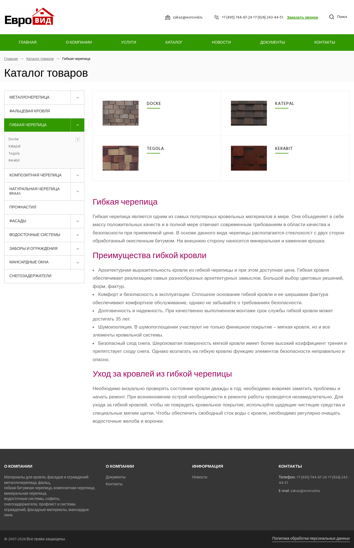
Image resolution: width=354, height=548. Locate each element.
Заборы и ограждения (33, 248)
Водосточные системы (34, 235)
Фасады (17, 221)
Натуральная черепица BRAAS (34, 191)
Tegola (14, 154)
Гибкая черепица (28, 125)
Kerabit (14, 160)
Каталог (174, 42)
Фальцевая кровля (29, 111)
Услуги (128, 42)
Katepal (14, 146)
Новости (221, 42)
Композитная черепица (35, 175)
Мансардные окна (28, 262)
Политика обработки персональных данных (311, 538)
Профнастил (22, 207)
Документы (272, 42)
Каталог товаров (40, 59)
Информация (207, 466)
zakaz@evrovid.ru (305, 491)
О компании (79, 42)
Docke (14, 139)
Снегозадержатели (30, 276)
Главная (28, 42)
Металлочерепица (29, 97)
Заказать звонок (302, 17)
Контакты (324, 42)
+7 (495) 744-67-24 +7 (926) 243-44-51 (314, 480)
